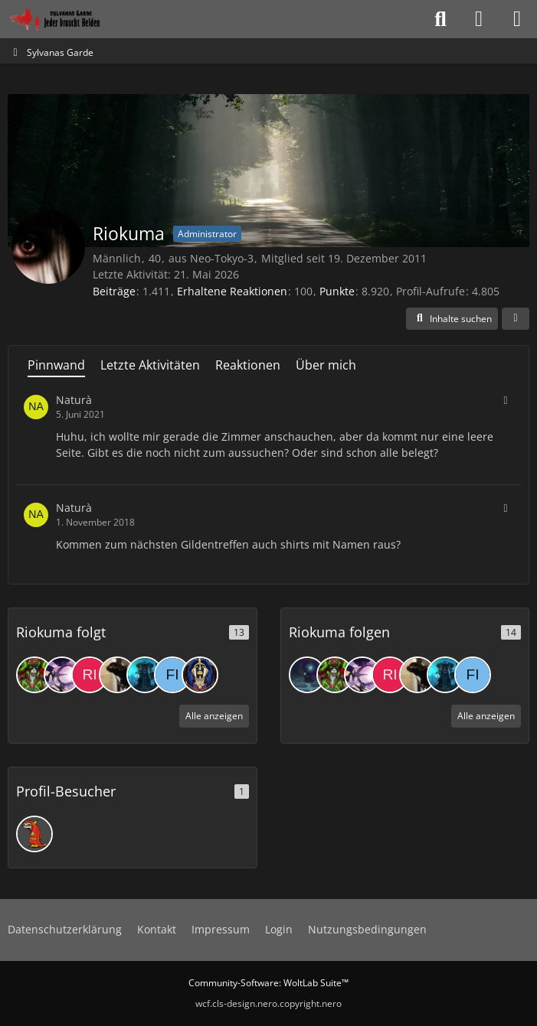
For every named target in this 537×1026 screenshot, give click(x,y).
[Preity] (34, 674)
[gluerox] (307, 674)
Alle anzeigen (214, 715)
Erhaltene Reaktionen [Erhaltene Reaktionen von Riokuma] (232, 291)
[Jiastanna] (200, 674)
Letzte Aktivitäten (150, 365)
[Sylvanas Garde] (72, 19)
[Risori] (89, 674)
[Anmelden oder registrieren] (478, 19)
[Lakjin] (62, 674)
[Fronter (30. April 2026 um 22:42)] (34, 834)
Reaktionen (247, 365)
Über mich (326, 365)
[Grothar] (144, 674)
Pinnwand (56, 365)
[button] (452, 319)
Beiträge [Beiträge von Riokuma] (114, 291)
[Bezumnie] (117, 674)
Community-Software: (268, 982)
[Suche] (440, 19)
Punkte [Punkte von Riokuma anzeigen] (337, 291)
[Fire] (172, 674)
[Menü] (517, 19)
